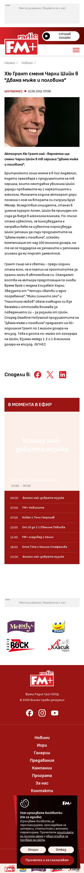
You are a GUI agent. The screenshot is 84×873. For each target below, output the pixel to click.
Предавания (42, 760)
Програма (42, 775)
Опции (33, 850)
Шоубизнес (13, 91)
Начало (9, 63)
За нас (42, 783)
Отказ (61, 850)
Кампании (42, 768)
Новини (27, 63)
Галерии (42, 753)
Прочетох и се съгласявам (47, 860)
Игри (42, 745)
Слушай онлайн (57, 36)
